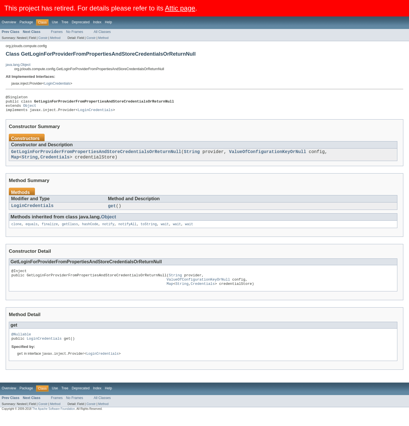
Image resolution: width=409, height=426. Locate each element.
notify (108, 231)
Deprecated (81, 22)
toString (149, 231)
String (192, 156)
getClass (70, 231)
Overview (9, 22)
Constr (42, 37)
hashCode (90, 231)
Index (97, 22)
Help (108, 22)
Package (26, 22)
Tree (64, 22)
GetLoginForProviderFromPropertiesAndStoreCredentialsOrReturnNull (96, 156)
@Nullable (21, 345)
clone (16, 231)
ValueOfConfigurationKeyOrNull (267, 156)
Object (29, 107)
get (112, 212)
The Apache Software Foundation (53, 421)
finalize (50, 231)
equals (32, 231)
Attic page (180, 8)
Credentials (55, 162)
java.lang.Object (18, 65)
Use (55, 22)
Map (15, 162)
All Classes (102, 32)
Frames (56, 32)
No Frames (74, 32)
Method (55, 37)
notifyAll (127, 231)
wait (165, 231)
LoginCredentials (57, 83)
